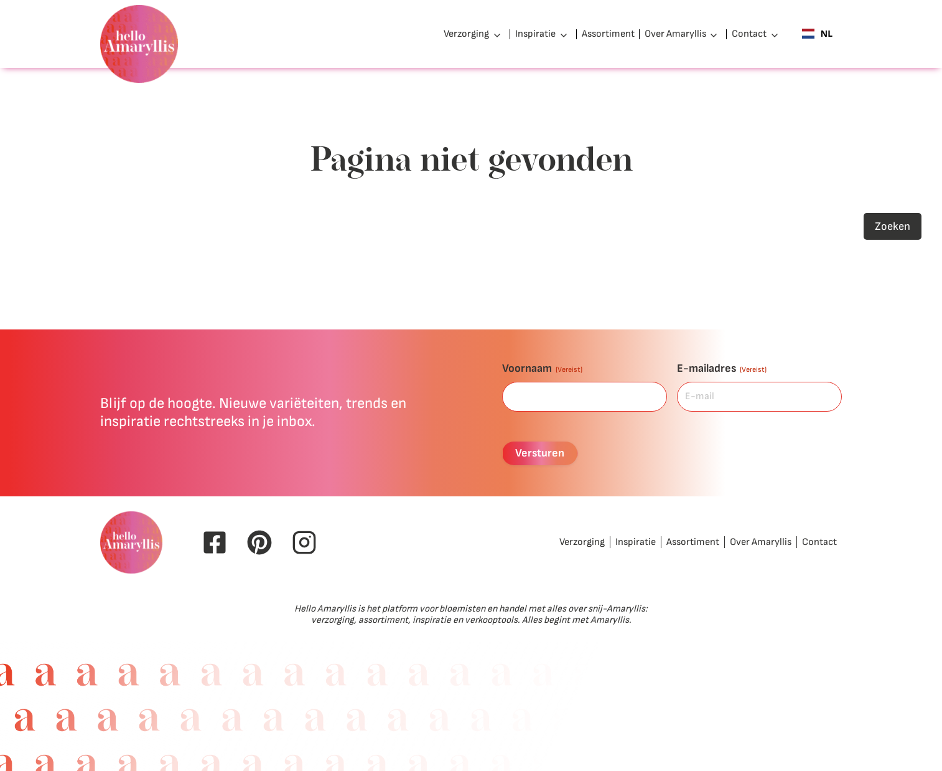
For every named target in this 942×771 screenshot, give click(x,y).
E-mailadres (722, 368)
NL (817, 34)
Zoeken (892, 226)
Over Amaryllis (675, 34)
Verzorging (466, 34)
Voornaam (542, 368)
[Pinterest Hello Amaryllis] (259, 542)
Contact (749, 34)
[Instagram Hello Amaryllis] (304, 542)
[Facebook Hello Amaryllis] (214, 542)
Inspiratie (535, 34)
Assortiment (608, 34)
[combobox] (817, 34)
